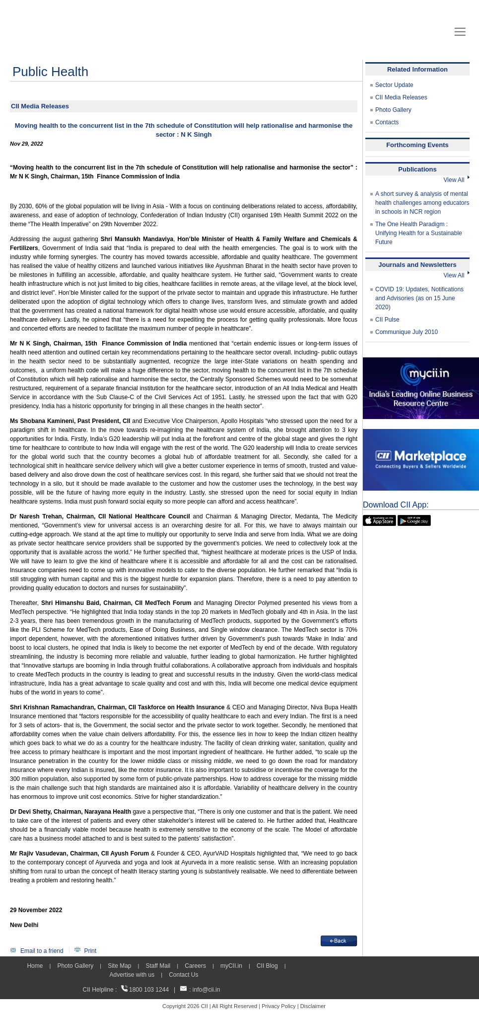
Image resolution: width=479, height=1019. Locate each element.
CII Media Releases (401, 97)
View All (457, 179)
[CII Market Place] (421, 433)
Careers (195, 965)
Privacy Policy (278, 1006)
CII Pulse (387, 319)
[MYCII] (421, 361)
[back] (339, 939)
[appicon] (379, 519)
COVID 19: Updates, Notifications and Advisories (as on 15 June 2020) (419, 298)
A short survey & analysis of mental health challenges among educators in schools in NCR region (422, 202)
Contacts (387, 122)
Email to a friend (42, 950)
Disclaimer (313, 1006)
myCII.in (231, 965)
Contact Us (183, 974)
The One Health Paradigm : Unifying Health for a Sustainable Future (418, 233)
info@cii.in (206, 989)
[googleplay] (414, 519)
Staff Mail (157, 965)
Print (90, 950)
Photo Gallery (393, 109)
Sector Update (394, 85)
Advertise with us (131, 974)
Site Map (119, 965)
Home (35, 965)
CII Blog (267, 965)
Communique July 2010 (406, 332)
